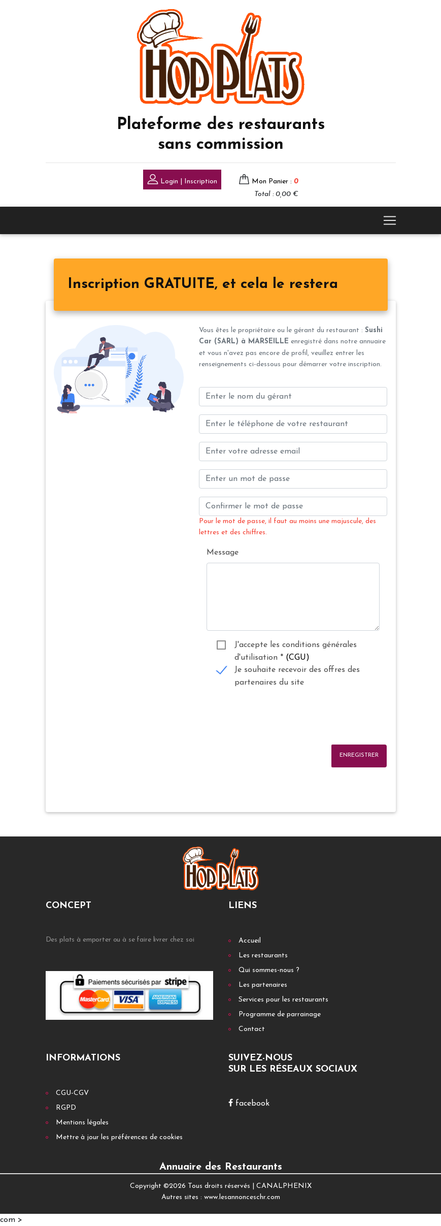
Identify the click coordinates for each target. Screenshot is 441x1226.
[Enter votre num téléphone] (293, 424)
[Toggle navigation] (389, 220)
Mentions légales (82, 1122)
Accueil (250, 941)
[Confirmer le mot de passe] (293, 506)
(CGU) (298, 658)
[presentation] (276, 716)
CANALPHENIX (284, 1186)
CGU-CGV (72, 1093)
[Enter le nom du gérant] (293, 396)
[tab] (202, 285)
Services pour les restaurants (283, 1000)
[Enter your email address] (293, 451)
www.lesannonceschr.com (242, 1197)
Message (223, 553)
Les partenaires (263, 985)
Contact (252, 1029)
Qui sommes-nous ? (269, 970)
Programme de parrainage (280, 1014)
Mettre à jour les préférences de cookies (119, 1137)
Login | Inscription (182, 180)
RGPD (66, 1108)
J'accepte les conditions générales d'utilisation (295, 646)
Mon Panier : (275, 181)
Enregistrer (359, 755)
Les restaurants (263, 955)
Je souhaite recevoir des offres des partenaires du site (297, 671)
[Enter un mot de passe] (293, 479)
